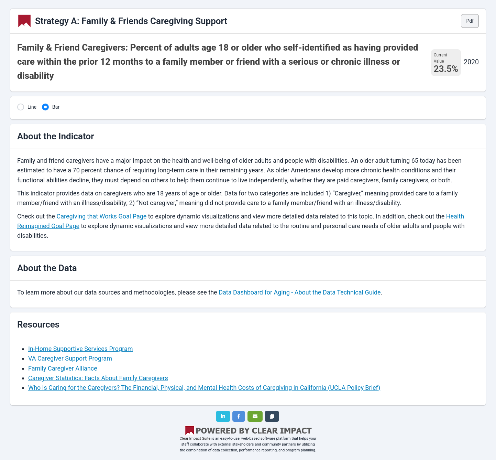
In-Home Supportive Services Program (80, 348)
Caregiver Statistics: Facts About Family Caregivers (98, 378)
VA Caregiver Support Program (70, 358)
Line (31, 107)
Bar (55, 107)
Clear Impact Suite (195, 438)
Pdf (470, 21)
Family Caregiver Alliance (62, 368)
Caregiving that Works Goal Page (102, 216)
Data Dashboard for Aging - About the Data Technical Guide (300, 292)
